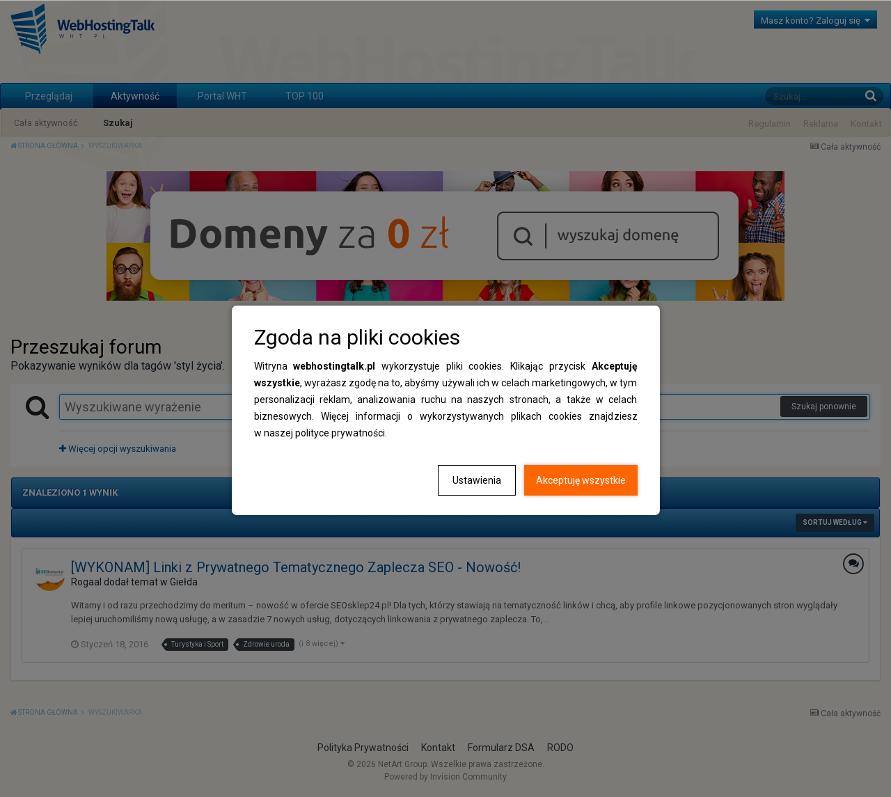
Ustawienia (476, 480)
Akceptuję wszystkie (581, 480)
